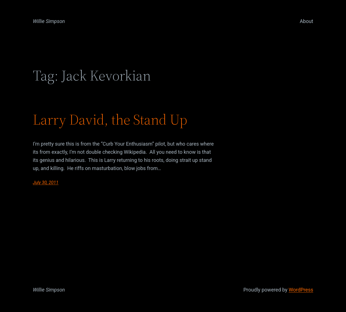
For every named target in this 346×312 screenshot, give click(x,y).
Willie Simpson (49, 21)
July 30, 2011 (45, 182)
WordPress (301, 290)
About (306, 21)
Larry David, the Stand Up (110, 119)
